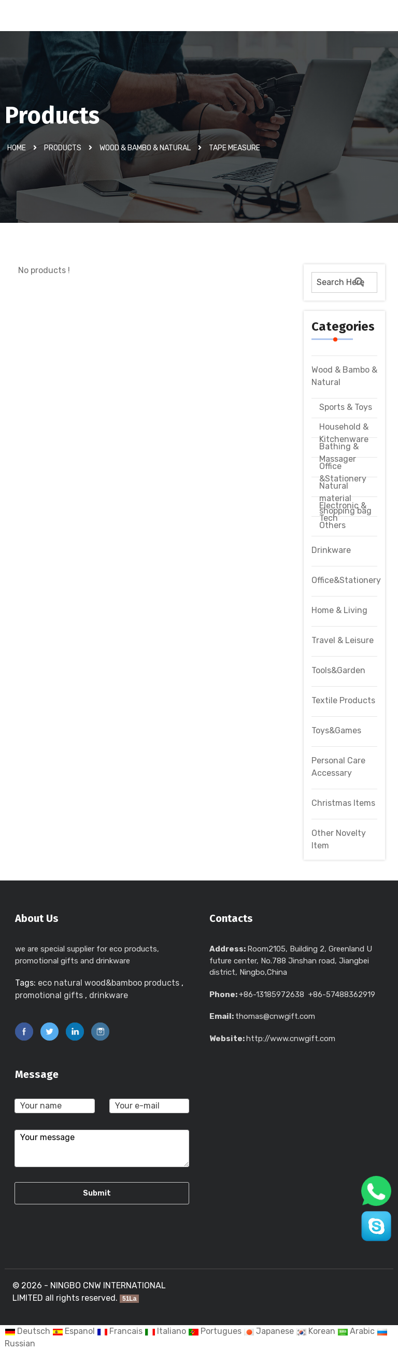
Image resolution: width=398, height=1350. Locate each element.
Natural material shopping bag (345, 498)
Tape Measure (234, 147)
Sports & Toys (345, 407)
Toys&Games (336, 730)
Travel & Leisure (342, 640)
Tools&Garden (338, 670)
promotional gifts (49, 995)
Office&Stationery (346, 580)
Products (62, 147)
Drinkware (331, 550)
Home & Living (339, 610)
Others (332, 525)
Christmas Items (343, 803)
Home (16, 147)
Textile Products (343, 700)
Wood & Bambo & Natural (145, 147)
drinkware (108, 995)
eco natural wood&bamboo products (108, 983)
